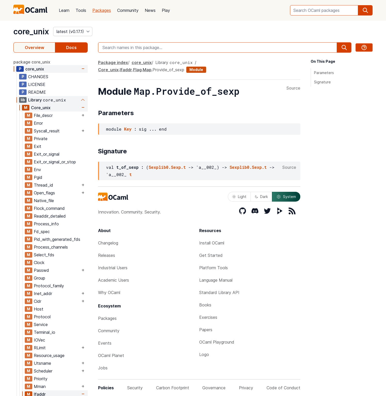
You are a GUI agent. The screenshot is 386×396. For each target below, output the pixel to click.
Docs (71, 47)
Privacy (246, 387)
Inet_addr (43, 293)
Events (104, 343)
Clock (39, 262)
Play (166, 10)
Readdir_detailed (50, 216)
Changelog (108, 242)
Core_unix (41, 107)
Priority (40, 378)
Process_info (46, 223)
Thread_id (43, 185)
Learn (64, 10)
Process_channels (51, 247)
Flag (137, 69)
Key (128, 129)
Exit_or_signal (46, 154)
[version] (72, 31)
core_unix (31, 31)
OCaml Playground (216, 342)
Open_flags (44, 192)
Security (135, 387)
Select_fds (44, 254)
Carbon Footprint (172, 387)
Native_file (44, 200)
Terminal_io (44, 332)
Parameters (324, 72)
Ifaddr (126, 69)
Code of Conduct (283, 387)
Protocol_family (49, 285)
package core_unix (31, 62)
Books (205, 304)
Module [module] (196, 69)
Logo (204, 354)
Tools (81, 10)
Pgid (38, 177)
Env (37, 169)
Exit (37, 146)
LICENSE (36, 84)
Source (293, 88)
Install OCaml (211, 242)
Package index (113, 62)
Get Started (211, 255)
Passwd (41, 270)
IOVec (39, 340)
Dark (261, 196)
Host (38, 309)
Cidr (37, 301)
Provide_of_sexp (168, 69)
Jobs (103, 367)
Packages (101, 10)
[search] (365, 10)
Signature (322, 82)
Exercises (208, 317)
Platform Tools (213, 267)
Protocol (42, 316)
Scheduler (43, 371)
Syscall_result (47, 130)
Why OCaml (109, 292)
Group (39, 278)
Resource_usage (49, 355)
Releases (106, 255)
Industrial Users (112, 267)
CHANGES (38, 76)
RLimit (40, 347)
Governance (214, 387)
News (150, 10)
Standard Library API (219, 292)
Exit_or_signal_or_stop (55, 161)
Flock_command (49, 208)
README (37, 92)
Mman (40, 386)
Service (41, 324)
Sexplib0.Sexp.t (167, 167)
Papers (205, 329)
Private (40, 138)
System (286, 196)
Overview (34, 47)
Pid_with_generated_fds (57, 239)
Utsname (42, 363)
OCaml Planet (111, 355)
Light (239, 196)
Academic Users (113, 280)
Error (38, 123)
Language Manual (215, 280)
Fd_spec (42, 231)
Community (128, 10)
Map (147, 69)
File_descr (43, 115)
